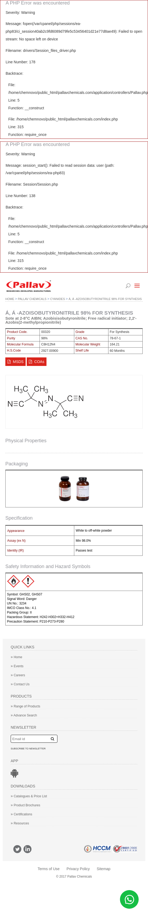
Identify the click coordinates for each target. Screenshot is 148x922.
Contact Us (20, 684)
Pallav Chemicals (32, 299)
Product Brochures (25, 805)
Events (17, 666)
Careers (18, 675)
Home (9, 299)
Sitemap (103, 869)
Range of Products (25, 706)
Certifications (21, 814)
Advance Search (24, 715)
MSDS (18, 362)
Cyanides (57, 299)
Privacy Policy (78, 869)
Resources (20, 823)
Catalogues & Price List (29, 796)
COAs (36, 362)
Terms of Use (49, 869)
